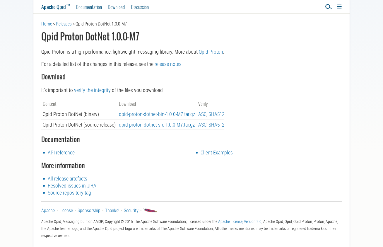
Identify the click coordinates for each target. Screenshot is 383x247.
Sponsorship (89, 210)
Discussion (140, 7)
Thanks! (112, 210)
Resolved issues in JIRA (72, 185)
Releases (64, 24)
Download (116, 7)
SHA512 (216, 113)
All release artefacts (67, 178)
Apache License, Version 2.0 (239, 221)
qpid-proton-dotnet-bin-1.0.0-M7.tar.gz (157, 113)
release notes (168, 63)
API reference (61, 152)
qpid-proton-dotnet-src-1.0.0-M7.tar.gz (157, 124)
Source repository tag (69, 192)
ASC (202, 113)
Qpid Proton (211, 51)
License (66, 210)
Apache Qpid (55, 7)
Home (46, 24)
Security (131, 210)
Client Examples (217, 152)
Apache (48, 210)
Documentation (89, 7)
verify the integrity (92, 89)
